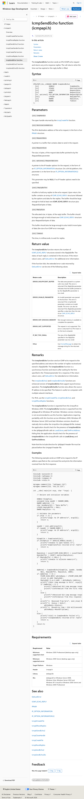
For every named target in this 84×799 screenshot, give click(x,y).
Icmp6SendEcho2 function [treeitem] (15, 44)
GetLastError (50, 259)
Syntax (36, 44)
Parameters (37, 47)
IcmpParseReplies (38, 745)
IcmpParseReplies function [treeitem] (15, 56)
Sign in (79, 3)
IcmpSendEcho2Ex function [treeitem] (15, 68)
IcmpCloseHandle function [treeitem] (15, 48)
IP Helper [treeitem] (7, 24)
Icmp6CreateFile (51, 398)
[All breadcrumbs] (34, 16)
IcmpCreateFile (62, 120)
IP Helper (41, 16)
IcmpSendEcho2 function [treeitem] (14, 64)
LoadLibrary (59, 430)
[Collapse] (26, 15)
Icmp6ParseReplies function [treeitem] (15, 40)
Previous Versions (19, 794)
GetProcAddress (74, 430)
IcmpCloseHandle (38, 735)
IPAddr (34, 133)
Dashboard (76, 9)
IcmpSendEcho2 (41, 381)
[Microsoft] (4, 3)
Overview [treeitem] (9, 32)
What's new (65, 9)
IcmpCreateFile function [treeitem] (14, 52)
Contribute (38, 794)
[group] (57, 94)
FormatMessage (66, 344)
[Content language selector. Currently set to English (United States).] (12, 789)
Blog (28, 794)
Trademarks (17, 797)
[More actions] (80, 16)
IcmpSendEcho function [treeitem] (14, 60)
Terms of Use (6, 797)
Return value (38, 50)
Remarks (36, 53)
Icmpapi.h (51, 16)
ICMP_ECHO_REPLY (59, 195)
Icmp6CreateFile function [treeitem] (14, 36)
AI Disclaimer (6, 794)
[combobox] (15, 19)
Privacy (47, 794)
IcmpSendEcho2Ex (58, 381)
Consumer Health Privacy (61, 794)
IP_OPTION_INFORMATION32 (67, 171)
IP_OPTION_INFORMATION (44, 168)
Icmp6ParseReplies (39, 401)
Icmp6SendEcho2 (64, 398)
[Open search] (74, 3)
